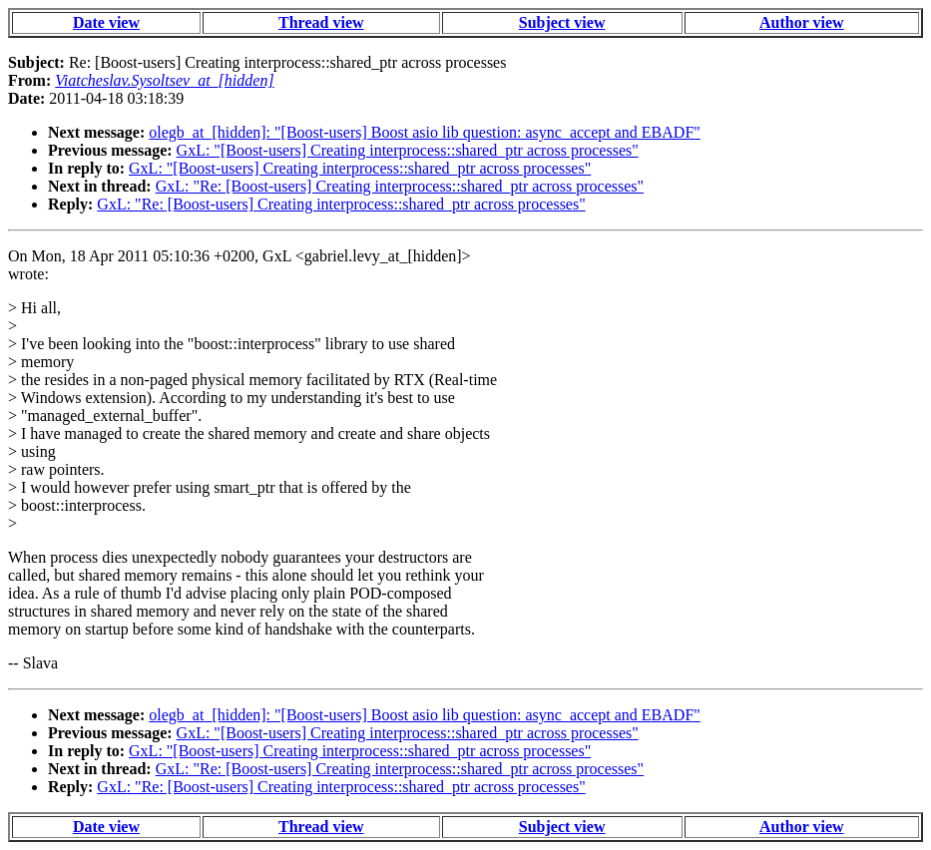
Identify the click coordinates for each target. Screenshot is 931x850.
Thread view (320, 22)
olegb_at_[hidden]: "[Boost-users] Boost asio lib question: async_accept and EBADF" (424, 132)
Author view (801, 22)
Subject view (562, 22)
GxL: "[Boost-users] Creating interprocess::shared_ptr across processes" (408, 150)
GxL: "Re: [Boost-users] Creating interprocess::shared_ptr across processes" (400, 186)
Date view (106, 22)
